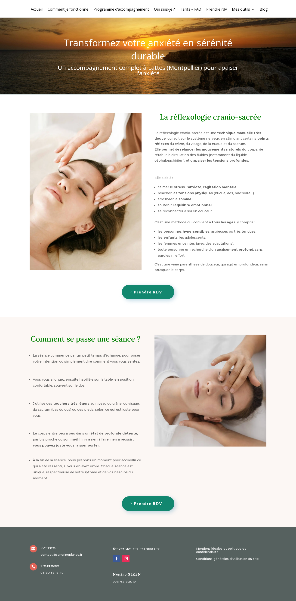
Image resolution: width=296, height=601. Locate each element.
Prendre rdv (216, 10)
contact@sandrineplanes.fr (61, 554)
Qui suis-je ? (164, 10)
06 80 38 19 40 (52, 572)
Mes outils (241, 10)
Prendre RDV (148, 292)
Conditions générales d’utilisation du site (227, 559)
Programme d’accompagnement (121, 10)
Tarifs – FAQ (190, 10)
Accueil (37, 10)
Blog (264, 10)
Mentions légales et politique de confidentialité (221, 550)
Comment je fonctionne (68, 10)
